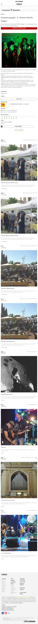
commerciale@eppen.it (10, 609)
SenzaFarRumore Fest (6, 394)
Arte (3, 580)
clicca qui (12, 610)
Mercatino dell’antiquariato (7, 288)
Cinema (3, 581)
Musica (2, 14)
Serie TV (3, 583)
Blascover (3, 447)
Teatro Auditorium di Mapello (6, 122)
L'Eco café (22, 581)
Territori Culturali (22, 580)
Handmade (13, 589)
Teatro (3, 590)
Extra (12, 583)
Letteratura (4, 585)
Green (12, 590)
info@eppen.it (9, 606)
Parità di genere (22, 584)
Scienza (3, 591)
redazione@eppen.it (9, 607)
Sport (12, 586)
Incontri (3, 584)
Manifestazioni (4, 188)
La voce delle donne (6, 553)
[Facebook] (3, 613)
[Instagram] (6, 613)
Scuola (12, 585)
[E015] (9, 613)
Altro (12, 593)
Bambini (13, 580)
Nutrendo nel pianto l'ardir (7, 500)
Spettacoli (4, 588)
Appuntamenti (14, 592)
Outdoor (13, 582)
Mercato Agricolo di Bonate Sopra (9, 182)
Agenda (22, 589)
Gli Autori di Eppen (23, 593)
